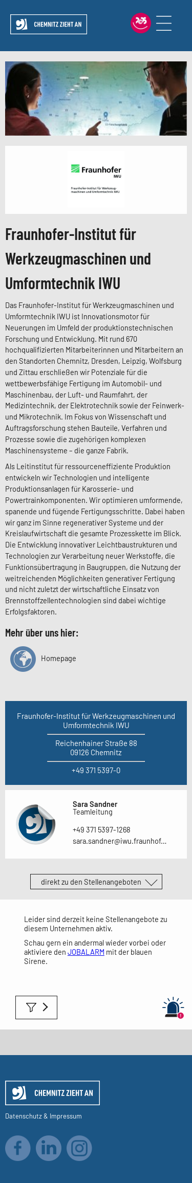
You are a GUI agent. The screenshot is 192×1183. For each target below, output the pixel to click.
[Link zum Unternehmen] (96, 204)
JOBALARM (86, 951)
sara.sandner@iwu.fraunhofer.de (121, 840)
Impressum (66, 1116)
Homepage (43, 658)
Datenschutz (23, 1116)
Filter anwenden (36, 1007)
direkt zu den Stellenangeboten (91, 881)
